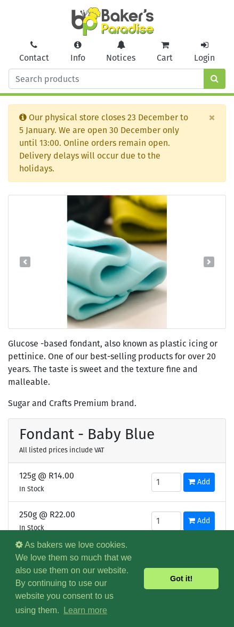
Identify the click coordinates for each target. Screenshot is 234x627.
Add (199, 481)
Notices (120, 51)
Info (77, 51)
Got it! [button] (181, 578)
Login (204, 51)
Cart (165, 51)
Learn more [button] (85, 610)
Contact (34, 51)
